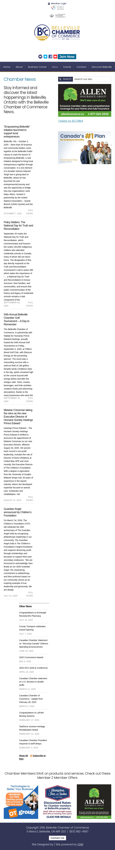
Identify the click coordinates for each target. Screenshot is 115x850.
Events (67, 67)
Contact (81, 67)
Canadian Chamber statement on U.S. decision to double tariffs (33, 681)
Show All (23, 755)
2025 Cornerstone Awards (31, 657)
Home (6, 67)
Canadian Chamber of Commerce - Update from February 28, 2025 (31, 698)
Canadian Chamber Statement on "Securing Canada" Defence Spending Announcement (33, 643)
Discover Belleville (102, 67)
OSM (80, 844)
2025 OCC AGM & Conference (33, 668)
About (19, 67)
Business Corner (37, 67)
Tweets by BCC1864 (70, 121)
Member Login (57, 3)
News (55, 67)
